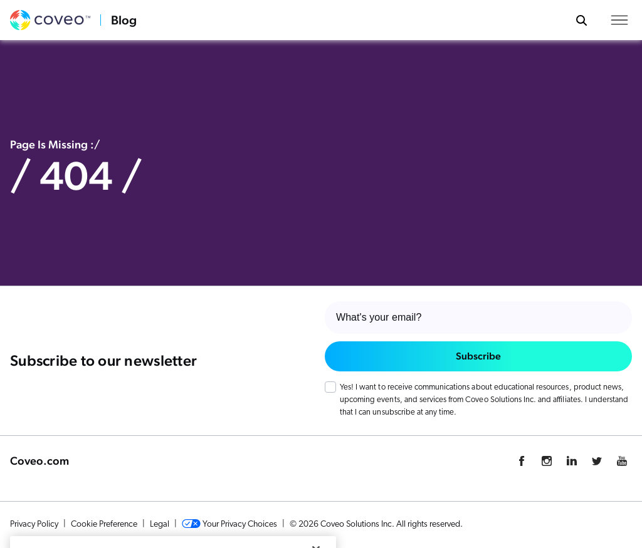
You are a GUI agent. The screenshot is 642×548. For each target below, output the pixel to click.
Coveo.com (39, 460)
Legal (159, 524)
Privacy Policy (34, 524)
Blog (124, 20)
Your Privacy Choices (229, 524)
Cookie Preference (104, 524)
